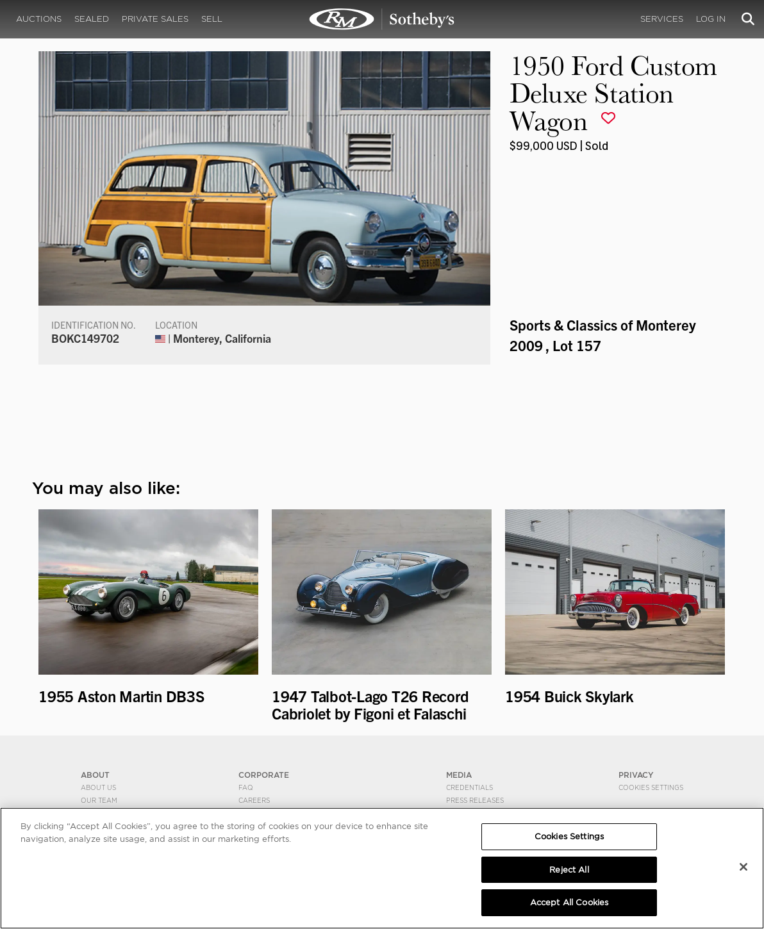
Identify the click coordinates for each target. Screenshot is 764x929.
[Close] (743, 867)
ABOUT (95, 775)
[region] (382, 868)
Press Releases (475, 800)
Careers (254, 800)
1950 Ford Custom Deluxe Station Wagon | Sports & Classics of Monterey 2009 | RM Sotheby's (382, 19)
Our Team (99, 800)
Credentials (469, 787)
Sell (211, 19)
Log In (711, 19)
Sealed (91, 19)
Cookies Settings (651, 787)
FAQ (245, 787)
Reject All (568, 870)
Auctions (39, 19)
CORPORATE (263, 775)
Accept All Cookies (569, 902)
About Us (98, 787)
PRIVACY (636, 775)
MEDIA (459, 775)
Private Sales (155, 19)
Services (661, 19)
